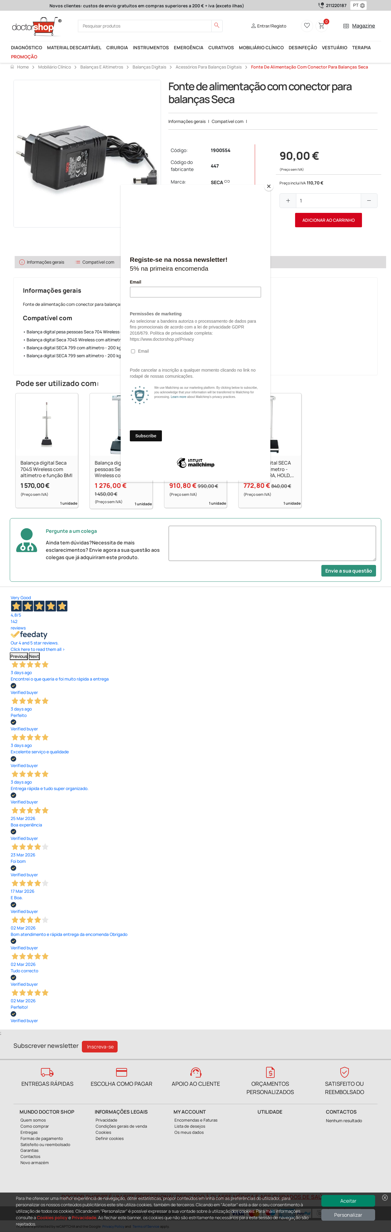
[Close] (268, 186)
